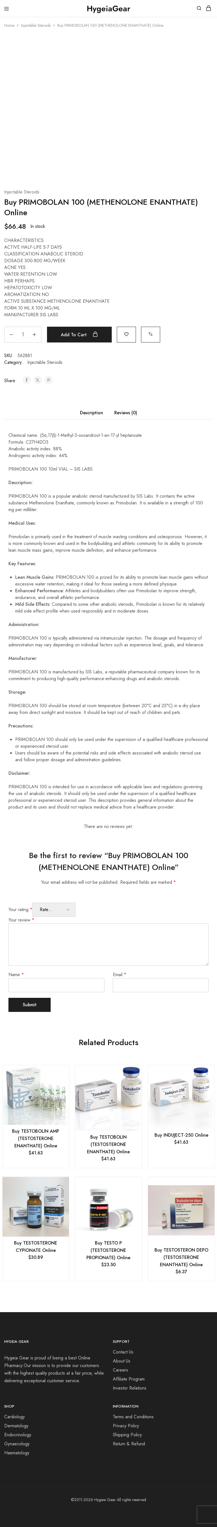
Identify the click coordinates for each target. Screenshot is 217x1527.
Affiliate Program (129, 1379)
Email (119, 974)
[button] (150, 334)
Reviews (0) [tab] (125, 412)
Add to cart (79, 335)
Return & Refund (129, 1444)
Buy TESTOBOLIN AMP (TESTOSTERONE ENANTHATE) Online (35, 1138)
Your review (21, 920)
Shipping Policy (127, 1435)
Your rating (20, 909)
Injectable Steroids (36, 25)
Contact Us (123, 1352)
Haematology (16, 1453)
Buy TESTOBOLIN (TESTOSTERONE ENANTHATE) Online (108, 1144)
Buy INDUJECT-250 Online (181, 1135)
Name (16, 974)
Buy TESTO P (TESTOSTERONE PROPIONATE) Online (108, 1250)
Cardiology (14, 1417)
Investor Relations (129, 1388)
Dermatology (16, 1426)
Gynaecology (17, 1444)
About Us (121, 1361)
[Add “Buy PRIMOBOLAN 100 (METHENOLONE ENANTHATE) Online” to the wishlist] (126, 334)
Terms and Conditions (133, 1417)
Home (9, 25)
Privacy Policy (126, 1426)
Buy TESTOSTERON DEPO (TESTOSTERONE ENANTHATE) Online (181, 1257)
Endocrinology (17, 1435)
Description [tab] (91, 412)
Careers (120, 1370)
